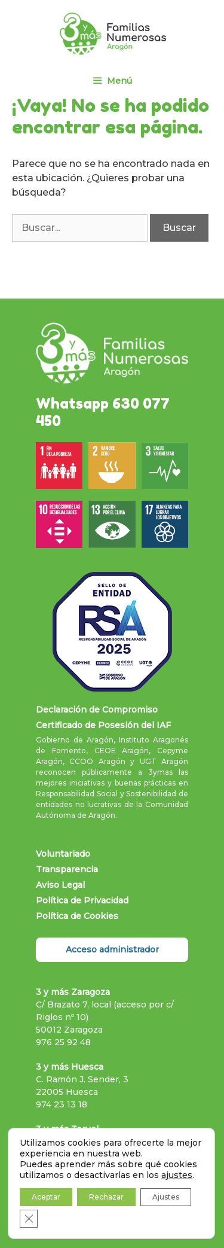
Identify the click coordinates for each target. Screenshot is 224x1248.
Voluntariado (63, 853)
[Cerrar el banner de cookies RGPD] (29, 1219)
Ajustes (165, 1196)
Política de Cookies (77, 916)
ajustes (176, 1175)
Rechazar (106, 1196)
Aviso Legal (60, 884)
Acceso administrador (112, 949)
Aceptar (46, 1196)
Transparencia (67, 869)
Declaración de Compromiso (97, 709)
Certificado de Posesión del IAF (103, 725)
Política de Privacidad (82, 900)
